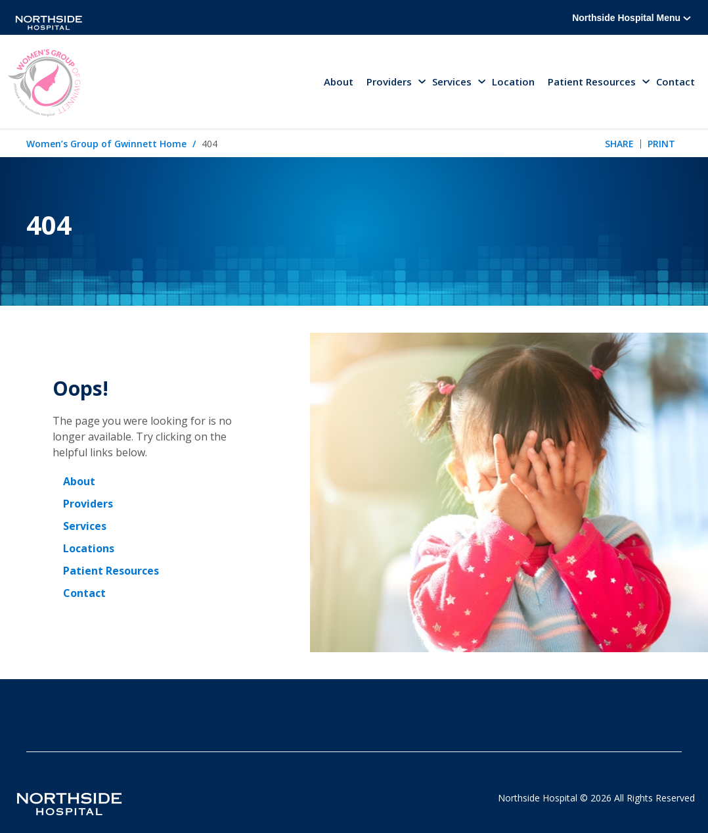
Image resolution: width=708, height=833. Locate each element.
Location (513, 81)
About (338, 81)
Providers (88, 503)
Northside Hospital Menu (631, 17)
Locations (88, 548)
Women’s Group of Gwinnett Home (106, 143)
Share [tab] (619, 143)
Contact (675, 81)
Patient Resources (111, 570)
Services (84, 526)
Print (661, 143)
